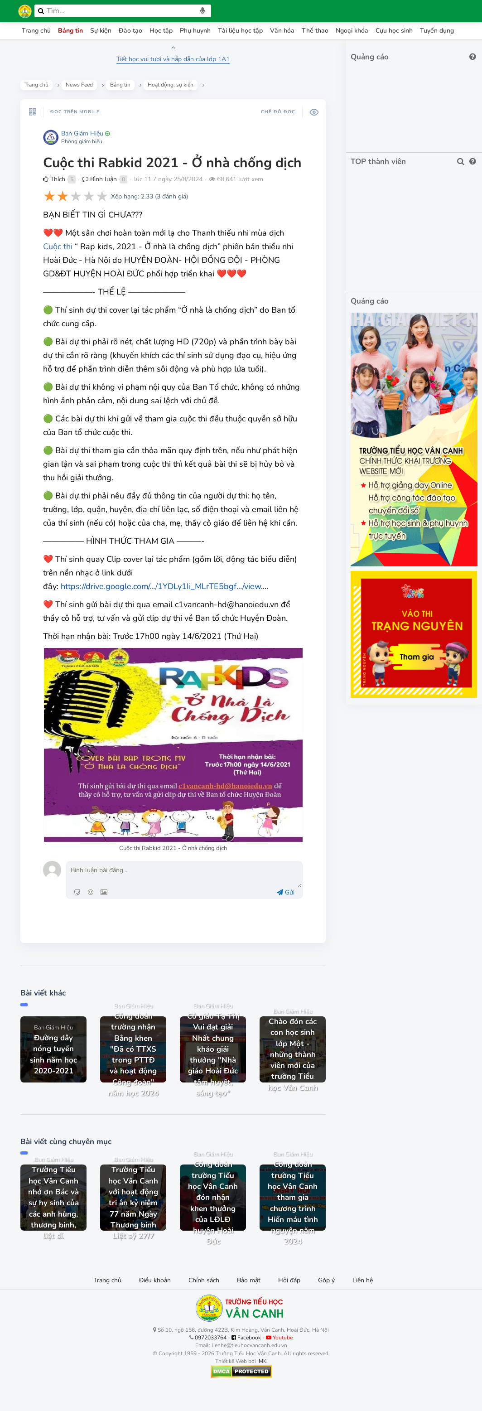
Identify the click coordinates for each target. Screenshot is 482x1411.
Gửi (285, 892)
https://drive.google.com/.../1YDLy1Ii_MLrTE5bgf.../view (161, 586)
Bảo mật (248, 1280)
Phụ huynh (195, 30)
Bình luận (99, 179)
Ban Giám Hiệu (82, 133)
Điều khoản (155, 1280)
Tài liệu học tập (240, 30)
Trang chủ (36, 30)
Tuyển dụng (437, 30)
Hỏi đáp (289, 1280)
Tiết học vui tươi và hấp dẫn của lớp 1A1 (173, 59)
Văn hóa (282, 30)
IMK (262, 1361)
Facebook (246, 1337)
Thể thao (315, 30)
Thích (54, 179)
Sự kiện (100, 30)
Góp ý (326, 1280)
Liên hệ (362, 1280)
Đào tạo (130, 30)
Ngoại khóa (352, 30)
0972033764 (211, 1337)
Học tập (161, 30)
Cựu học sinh (394, 30)
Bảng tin (70, 30)
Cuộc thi (57, 246)
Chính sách (203, 1280)
